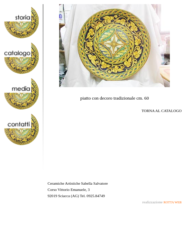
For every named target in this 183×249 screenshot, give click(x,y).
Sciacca (64, 196)
